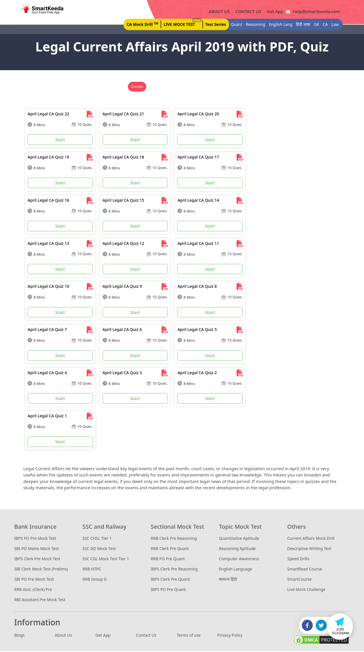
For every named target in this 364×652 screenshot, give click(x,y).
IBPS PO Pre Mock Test (35, 538)
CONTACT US (246, 11)
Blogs (19, 636)
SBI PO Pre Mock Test (34, 579)
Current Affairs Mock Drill (310, 538)
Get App (273, 11)
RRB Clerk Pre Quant (170, 549)
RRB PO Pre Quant (168, 559)
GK (314, 25)
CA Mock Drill (140, 24)
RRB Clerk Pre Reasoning (174, 538)
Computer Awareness (239, 559)
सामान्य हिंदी (228, 579)
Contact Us (146, 636)
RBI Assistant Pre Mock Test (39, 600)
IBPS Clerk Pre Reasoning (174, 569)
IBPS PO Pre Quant (168, 590)
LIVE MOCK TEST (179, 23)
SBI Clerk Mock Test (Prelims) (41, 569)
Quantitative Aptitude (239, 538)
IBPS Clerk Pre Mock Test (37, 559)
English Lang (279, 25)
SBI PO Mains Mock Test (36, 549)
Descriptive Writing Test (309, 549)
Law (333, 25)
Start (60, 140)
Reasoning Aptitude (237, 549)
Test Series (213, 25)
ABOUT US (217, 11)
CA (323, 25)
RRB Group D (94, 579)
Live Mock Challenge (306, 590)
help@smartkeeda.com (313, 11)
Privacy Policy (229, 636)
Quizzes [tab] (137, 87)
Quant (234, 25)
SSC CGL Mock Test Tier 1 (105, 559)
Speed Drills (298, 559)
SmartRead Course (304, 569)
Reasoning (253, 25)
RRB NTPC (91, 569)
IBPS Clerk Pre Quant (170, 579)
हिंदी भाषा (301, 25)
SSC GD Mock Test (99, 549)
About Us (63, 636)
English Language (235, 569)
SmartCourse (299, 579)
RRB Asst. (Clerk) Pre (33, 590)
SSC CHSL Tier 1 (96, 538)
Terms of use (188, 636)
